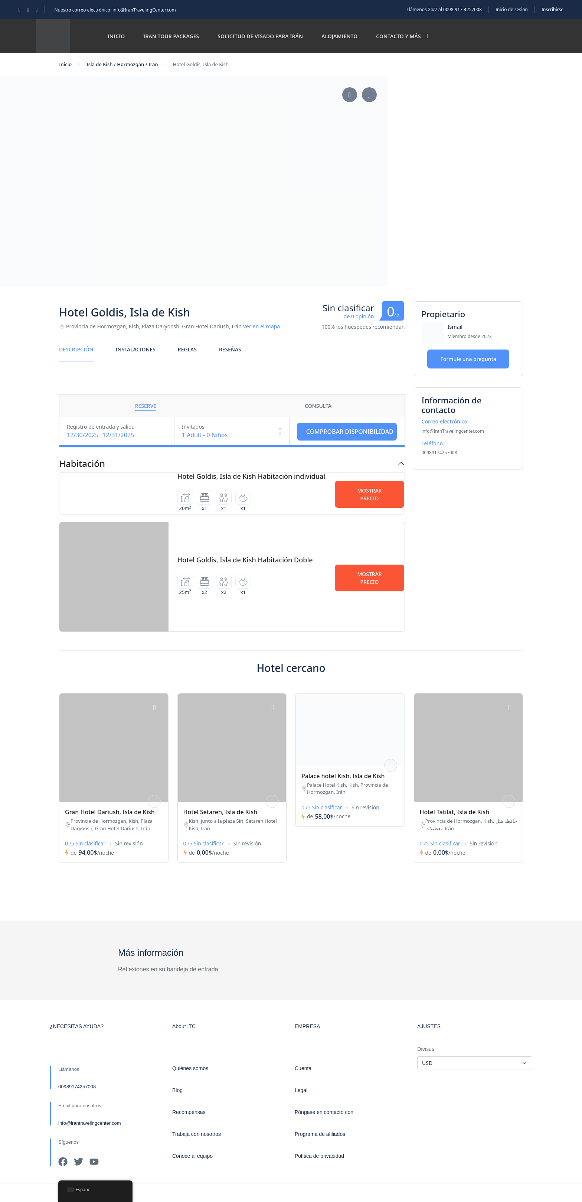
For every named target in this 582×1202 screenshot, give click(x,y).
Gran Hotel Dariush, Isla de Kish (110, 812)
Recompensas (189, 1112)
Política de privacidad (319, 1156)
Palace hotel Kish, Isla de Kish (343, 776)
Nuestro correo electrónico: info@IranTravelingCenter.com (115, 10)
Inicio (116, 36)
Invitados (193, 426)
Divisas (425, 1048)
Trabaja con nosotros (196, 1134)
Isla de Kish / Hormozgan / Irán (122, 64)
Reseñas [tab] (230, 349)
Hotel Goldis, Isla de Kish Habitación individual (251, 476)
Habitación (82, 463)
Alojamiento (339, 36)
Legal (301, 1090)
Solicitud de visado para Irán (260, 36)
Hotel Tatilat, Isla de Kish (455, 812)
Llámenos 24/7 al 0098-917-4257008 (444, 9)
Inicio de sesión (512, 9)
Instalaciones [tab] (136, 349)
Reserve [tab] (145, 405)
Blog (177, 1090)
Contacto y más (402, 36)
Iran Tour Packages (171, 36)
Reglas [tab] (187, 349)
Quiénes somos (190, 1068)
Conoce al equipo (192, 1156)
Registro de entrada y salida (100, 426)
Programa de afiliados (320, 1134)
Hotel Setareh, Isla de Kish (220, 812)
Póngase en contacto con (324, 1112)
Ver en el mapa (261, 326)
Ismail (455, 326)
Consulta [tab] (318, 405)
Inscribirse (552, 9)
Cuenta (303, 1068)
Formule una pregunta (468, 359)
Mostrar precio (369, 494)
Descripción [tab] (76, 349)
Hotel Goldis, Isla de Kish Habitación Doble (245, 559)
